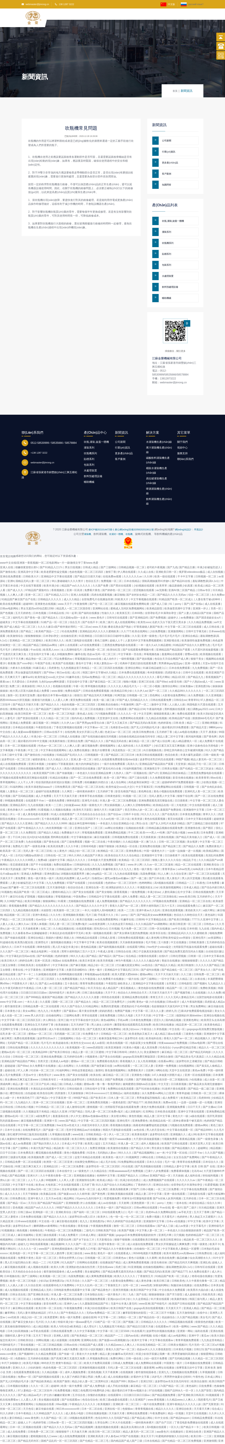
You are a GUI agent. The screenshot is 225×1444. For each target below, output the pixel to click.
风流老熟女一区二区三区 (127, 728)
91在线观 (128, 1144)
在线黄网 (74, 1318)
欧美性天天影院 (82, 787)
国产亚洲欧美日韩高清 (191, 1373)
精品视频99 (57, 1222)
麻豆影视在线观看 (67, 1199)
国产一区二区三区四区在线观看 (36, 1149)
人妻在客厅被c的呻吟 (208, 577)
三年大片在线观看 (120, 1400)
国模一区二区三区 (63, 979)
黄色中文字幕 (84, 641)
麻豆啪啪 (119, 572)
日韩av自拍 (71, 1322)
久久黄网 (152, 1235)
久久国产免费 (101, 563)
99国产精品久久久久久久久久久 (75, 1185)
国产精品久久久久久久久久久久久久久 (52, 883)
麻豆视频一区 (41, 700)
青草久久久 (210, 792)
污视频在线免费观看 (181, 1103)
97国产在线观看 (76, 860)
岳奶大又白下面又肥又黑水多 (169, 600)
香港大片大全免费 (87, 1331)
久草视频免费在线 (98, 1336)
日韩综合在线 (123, 929)
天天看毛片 (168, 1194)
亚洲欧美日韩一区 (166, 549)
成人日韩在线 (212, 604)
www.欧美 (193, 810)
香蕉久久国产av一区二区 (124, 883)
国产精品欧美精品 (42, 1359)
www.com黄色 (8, 1331)
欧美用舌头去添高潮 (213, 998)
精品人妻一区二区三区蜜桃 (89, 1030)
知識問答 (165, 175)
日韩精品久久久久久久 (154, 1299)
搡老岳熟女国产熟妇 (120, 604)
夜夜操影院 (29, 664)
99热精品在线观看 (87, 915)
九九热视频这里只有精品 (75, 645)
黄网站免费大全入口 (22, 687)
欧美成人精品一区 (108, 1158)
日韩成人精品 (91, 545)
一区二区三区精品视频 (49, 1322)
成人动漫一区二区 (12, 993)
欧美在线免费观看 (11, 581)
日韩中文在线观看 (194, 650)
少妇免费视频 (158, 609)
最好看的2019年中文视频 (33, 719)
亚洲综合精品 (190, 613)
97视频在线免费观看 (165, 879)
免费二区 (14, 664)
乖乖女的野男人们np (71, 1235)
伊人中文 (75, 1094)
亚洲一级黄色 (149, 613)
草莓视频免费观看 (92, 810)
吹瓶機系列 (166, 227)
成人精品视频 (41, 1304)
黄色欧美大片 (193, 888)
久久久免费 (214, 970)
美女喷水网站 (119, 1094)
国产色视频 (7, 591)
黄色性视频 (136, 1094)
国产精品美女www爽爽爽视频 (154, 892)
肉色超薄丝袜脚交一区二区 (144, 760)
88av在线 (216, 755)
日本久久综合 (155, 1139)
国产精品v (42, 1075)
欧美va (40, 1162)
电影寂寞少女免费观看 (143, 1021)
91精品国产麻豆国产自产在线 (19, 577)
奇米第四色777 (26, 1075)
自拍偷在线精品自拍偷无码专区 (137, 714)
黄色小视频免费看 (75, 1130)
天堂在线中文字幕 (39, 632)
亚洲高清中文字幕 (28, 549)
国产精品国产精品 (75, 966)
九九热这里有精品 (212, 1318)
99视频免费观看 (14, 778)
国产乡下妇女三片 (84, 1217)
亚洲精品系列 (18, 783)
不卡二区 (133, 810)
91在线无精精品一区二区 (152, 1322)
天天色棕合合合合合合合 (91, 792)
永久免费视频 (196, 673)
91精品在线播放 (59, 755)
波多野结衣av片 (46, 1016)
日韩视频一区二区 (206, 554)
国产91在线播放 (214, 1327)
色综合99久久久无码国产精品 (112, 1396)
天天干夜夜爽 (110, 1350)
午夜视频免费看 (73, 1286)
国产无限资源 (211, 1382)
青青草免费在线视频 (92, 961)
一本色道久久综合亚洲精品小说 (116, 801)
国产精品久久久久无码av (172, 572)
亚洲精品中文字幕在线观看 (57, 554)
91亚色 (91, 1130)
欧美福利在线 (154, 1016)
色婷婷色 (182, 1194)
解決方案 (97, 17)
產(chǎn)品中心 (77, 17)
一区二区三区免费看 (72, 1144)
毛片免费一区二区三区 (134, 906)
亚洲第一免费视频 (166, 1043)
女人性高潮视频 (147, 1039)
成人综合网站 (119, 760)
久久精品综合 (99, 1149)
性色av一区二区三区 (50, 723)
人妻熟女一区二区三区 (20, 769)
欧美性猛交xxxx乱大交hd (50, 655)
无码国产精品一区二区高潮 (23, 1021)
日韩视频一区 (192, 764)
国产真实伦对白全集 (110, 746)
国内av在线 (132, 1313)
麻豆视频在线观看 (15, 1245)
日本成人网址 (88, 1213)
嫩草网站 (10, 1290)
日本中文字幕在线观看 (198, 796)
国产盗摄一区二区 (54, 1107)
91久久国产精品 (214, 728)
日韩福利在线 (82, 842)
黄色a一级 (142, 979)
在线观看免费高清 (51, 1327)
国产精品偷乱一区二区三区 (177, 947)
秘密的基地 (39, 737)
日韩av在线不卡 (53, 710)
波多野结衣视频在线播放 (161, 1309)
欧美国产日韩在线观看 (174, 1121)
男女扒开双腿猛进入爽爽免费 (173, 1222)
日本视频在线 (12, 1254)
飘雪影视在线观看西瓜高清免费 (133, 1002)
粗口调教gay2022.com (201, 687)
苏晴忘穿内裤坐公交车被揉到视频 (184, 728)
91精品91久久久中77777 (160, 1432)
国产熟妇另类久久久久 (46, 1121)
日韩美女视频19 (178, 1322)
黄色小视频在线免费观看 (168, 769)
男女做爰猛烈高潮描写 (28, 650)
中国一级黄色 (200, 1222)
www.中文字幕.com (11, 979)
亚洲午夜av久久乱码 (148, 888)
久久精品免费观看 (46, 1331)
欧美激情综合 (15, 613)
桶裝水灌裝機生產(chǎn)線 (156, 444)
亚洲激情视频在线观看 (92, 1345)
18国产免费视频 (114, 1057)
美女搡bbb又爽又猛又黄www (22, 1057)
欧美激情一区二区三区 (67, 888)
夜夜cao (5, 659)
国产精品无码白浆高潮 (143, 700)
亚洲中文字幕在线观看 (191, 1089)
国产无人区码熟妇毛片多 (145, 705)
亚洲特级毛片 (216, 1203)
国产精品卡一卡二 (191, 1405)
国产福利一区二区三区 (87, 1190)
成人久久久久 (13, 1171)
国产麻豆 (120, 842)
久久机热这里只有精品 (120, 902)
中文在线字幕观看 (31, 563)
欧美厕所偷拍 (57, 719)
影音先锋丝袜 (159, 1240)
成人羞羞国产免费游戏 (168, 787)
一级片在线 (133, 956)
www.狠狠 (57, 668)
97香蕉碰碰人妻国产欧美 (148, 604)
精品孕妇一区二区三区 (39, 636)
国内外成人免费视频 (83, 696)
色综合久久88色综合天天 (189, 892)
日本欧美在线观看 (166, 1089)
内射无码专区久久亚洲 (95, 1103)
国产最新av (70, 988)
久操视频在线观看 (46, 952)
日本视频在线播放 (18, 1363)
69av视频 (62, 1382)
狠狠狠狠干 (63, 1409)
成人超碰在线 (193, 1272)
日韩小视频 (147, 1167)
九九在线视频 (36, 783)
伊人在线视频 (88, 1181)
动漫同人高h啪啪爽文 (104, 888)
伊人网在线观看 (126, 549)
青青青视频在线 (144, 1386)
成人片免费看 (44, 774)
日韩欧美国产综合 (106, 1208)
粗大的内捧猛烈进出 (88, 742)
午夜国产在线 (43, 641)
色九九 (84, 1199)
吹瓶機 (32, 140)
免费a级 (43, 838)
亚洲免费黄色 (140, 1098)
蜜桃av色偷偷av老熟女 (96, 1094)
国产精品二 (27, 609)
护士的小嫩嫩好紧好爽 (57, 1373)
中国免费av (80, 874)
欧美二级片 (106, 600)
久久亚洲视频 (214, 673)
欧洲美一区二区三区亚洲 (58, 1139)
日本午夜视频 (98, 1423)
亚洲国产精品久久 (128, 1153)
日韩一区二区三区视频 (172, 819)
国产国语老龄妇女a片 (209, 595)
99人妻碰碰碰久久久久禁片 (68, 559)
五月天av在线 (54, 1176)
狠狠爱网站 (207, 1331)
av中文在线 (179, 906)
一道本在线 (181, 1181)
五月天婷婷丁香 (80, 1002)
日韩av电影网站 (9, 586)
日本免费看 (207, 810)
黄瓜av (205, 1313)
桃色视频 (22, 1208)
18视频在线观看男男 (72, 851)
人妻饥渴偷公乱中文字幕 (176, 870)
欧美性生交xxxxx (80, 1021)
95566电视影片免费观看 (147, 1231)
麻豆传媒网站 (26, 1213)
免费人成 (100, 1354)
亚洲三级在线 (75, 1231)
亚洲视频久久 (178, 1112)
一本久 (86, 888)
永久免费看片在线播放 (111, 956)
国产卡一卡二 (26, 952)
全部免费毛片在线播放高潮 (98, 577)
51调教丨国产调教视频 (139, 1057)
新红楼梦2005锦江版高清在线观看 (27, 1112)
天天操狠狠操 (76, 1071)
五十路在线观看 (50, 796)
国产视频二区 (131, 1299)
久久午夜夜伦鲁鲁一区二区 (56, 1153)
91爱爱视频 (211, 1162)
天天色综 (28, 1386)
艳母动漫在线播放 (202, 1254)
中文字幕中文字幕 (84, 920)
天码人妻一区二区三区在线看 (125, 1345)
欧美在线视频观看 (107, 920)
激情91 (99, 1048)
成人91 (76, 650)
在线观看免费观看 (12, 1002)
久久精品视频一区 (133, 819)
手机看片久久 (106, 892)
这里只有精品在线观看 (88, 1135)
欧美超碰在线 (61, 1021)
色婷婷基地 (165, 700)
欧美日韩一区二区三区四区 (105, 1409)
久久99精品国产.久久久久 (48, 1391)
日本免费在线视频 (31, 1194)
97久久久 (53, 1290)
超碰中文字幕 (57, 838)
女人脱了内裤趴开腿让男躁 (78, 1354)
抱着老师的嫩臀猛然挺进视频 (150, 1103)
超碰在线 (10, 1048)
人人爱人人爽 (60, 678)
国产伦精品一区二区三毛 (94, 1418)
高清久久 (132, 742)
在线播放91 (177, 1409)
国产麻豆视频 (78, 943)
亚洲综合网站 (133, 645)
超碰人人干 (116, 618)
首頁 (60, 17)
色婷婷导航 (40, 1400)
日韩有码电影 (89, 824)
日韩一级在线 (134, 1336)
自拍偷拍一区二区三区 (147, 1226)
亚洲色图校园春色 (62, 1226)
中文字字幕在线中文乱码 (84, 998)
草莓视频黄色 (99, 1437)
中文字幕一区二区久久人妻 (148, 988)
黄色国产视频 (210, 1437)
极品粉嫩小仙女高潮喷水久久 (194, 1235)
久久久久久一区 (127, 691)
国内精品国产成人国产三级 (127, 1418)
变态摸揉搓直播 (19, 842)
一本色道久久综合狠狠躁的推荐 (183, 1208)
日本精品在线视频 (23, 705)
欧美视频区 (104, 1382)
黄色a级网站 (108, 998)
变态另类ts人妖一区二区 (139, 787)
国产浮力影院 (175, 1272)
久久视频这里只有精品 (36, 1089)
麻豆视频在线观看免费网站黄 (132, 581)
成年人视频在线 (150, 1121)
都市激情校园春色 (54, 1249)
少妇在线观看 (95, 860)
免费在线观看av (63, 842)
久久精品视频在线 (64, 906)
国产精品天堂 (199, 705)
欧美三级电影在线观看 (79, 618)
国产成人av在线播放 (51, 961)
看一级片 (177, 1185)
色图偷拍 (20, 1336)
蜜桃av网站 (147, 952)
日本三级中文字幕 (12, 732)
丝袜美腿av (187, 664)
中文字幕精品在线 (156, 897)
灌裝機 (86, 512)
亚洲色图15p (57, 1258)
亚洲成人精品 (191, 1286)
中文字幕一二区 (107, 1295)
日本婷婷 (32, 659)
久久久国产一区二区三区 (14, 929)
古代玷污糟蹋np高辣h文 (29, 833)
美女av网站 (30, 988)
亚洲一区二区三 (34, 572)
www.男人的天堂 (35, 993)
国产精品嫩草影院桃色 (52, 1428)
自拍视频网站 (186, 1043)
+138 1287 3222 (40, 426)
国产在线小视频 (176, 810)
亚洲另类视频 (121, 1267)
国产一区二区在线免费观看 (86, 755)
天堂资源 (181, 742)
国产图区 (208, 806)
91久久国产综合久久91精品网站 (80, 984)
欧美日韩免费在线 (144, 710)
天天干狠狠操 (31, 1171)
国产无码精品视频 (23, 774)
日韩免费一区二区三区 (207, 952)
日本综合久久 (211, 1139)
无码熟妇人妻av (107, 1130)
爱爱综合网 (65, 1217)
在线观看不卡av (35, 778)
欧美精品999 (40, 1030)
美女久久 (220, 988)
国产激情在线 (8, 549)
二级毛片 (89, 1208)
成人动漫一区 (212, 1057)
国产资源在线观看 (28, 696)
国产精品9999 (203, 1107)
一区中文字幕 (167, 956)
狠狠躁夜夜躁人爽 (164, 691)
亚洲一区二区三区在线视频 (49, 1080)
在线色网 (70, 710)
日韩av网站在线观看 (146, 1185)
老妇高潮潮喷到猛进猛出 (162, 1423)
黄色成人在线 (85, 691)
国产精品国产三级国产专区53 (53, 687)
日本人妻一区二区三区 (49, 966)
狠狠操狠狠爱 (190, 938)
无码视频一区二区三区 (67, 1011)
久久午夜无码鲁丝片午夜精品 (17, 966)
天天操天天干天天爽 (12, 636)
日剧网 (150, 1048)
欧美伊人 (103, 1194)
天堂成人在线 (202, 1432)
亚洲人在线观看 (80, 572)
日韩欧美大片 (31, 554)
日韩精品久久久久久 (50, 577)
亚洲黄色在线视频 (45, 581)
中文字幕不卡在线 (23, 1162)
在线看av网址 (166, 1039)
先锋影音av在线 (120, 705)
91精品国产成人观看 (91, 1322)
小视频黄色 (91, 1034)
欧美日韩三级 (162, 1258)
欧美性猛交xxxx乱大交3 (120, 764)
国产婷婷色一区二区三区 (117, 568)
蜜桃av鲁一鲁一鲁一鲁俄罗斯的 (102, 1062)
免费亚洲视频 (98, 1126)
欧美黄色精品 (213, 1002)
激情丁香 (110, 549)
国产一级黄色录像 (35, 824)
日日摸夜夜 (181, 778)
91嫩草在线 (73, 655)
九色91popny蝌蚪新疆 (52, 659)
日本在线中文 (65, 1149)
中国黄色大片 (20, 961)
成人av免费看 (75, 1249)
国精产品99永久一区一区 (179, 1368)
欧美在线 (96, 1053)
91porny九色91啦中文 (89, 1176)
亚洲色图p (13, 1428)
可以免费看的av (63, 636)
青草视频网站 (8, 760)
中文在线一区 (177, 1007)
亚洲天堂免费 (27, 673)
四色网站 (155, 673)
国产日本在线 (157, 856)
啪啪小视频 (130, 659)
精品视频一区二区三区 (17, 892)
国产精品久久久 (50, 682)
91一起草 (71, 591)
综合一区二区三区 (199, 572)
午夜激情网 (81, 581)
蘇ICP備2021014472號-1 (104, 502)
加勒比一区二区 (127, 1295)
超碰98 (55, 1363)
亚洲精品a (116, 1071)
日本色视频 (40, 591)
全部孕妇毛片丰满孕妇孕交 (161, 591)
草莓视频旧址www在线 (88, 636)
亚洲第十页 (51, 1098)
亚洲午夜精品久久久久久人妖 (184, 1382)
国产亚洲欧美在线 (38, 1272)
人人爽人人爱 (15, 572)
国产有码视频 (45, 934)
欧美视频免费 (36, 1135)
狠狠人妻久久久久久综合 (167, 838)
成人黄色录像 (144, 1258)
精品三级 (56, 1062)
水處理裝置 (166, 254)
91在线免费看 (69, 609)
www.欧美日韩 (187, 874)
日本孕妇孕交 (51, 613)
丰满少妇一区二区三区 (44, 714)
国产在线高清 (170, 792)
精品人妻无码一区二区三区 (207, 737)
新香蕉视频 (121, 870)
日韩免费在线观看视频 (131, 915)
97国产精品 (76, 1089)
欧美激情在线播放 (118, 1126)
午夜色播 (20, 728)
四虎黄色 (54, 645)
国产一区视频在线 (137, 751)
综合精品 (131, 934)
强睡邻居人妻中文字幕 (18, 1313)
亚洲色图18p (203, 664)
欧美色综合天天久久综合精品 (122, 833)
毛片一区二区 (136, 1190)
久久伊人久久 (217, 1391)
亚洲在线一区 (112, 1386)
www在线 (78, 1112)
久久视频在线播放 (61, 787)
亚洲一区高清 (74, 568)
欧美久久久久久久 (125, 1254)
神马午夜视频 (123, 938)
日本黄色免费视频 (190, 792)
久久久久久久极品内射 (146, 938)
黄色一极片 (96, 947)
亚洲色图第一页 (140, 1181)
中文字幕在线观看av (162, 1318)
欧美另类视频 (105, 938)
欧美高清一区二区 (11, 828)
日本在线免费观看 (180, 645)
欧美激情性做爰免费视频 (196, 618)
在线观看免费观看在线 (26, 1350)
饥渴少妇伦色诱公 (131, 1158)
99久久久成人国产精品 (83, 934)
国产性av (118, 934)
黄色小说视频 (137, 1235)
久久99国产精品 (13, 879)
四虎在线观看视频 (102, 572)
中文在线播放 (179, 920)
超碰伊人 (173, 595)
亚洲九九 (164, 1350)
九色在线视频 (34, 819)
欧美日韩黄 (19, 1167)
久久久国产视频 (214, 1130)
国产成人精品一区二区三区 (20, 604)
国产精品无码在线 (116, 719)
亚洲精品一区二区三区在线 (195, 879)
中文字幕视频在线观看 (144, 577)
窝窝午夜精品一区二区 (69, 1341)
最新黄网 (149, 1345)
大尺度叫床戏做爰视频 (205, 627)
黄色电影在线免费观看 (151, 966)
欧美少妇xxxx (131, 1007)
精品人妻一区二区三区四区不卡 (80, 796)
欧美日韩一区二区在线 (49, 1286)
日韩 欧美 (179, 700)
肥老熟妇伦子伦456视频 (135, 984)
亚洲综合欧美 (184, 1386)
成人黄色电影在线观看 (36, 792)
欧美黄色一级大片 (113, 1135)
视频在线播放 (46, 874)
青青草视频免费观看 (187, 1318)
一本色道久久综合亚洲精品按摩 (93, 751)
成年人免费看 (130, 874)
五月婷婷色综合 (215, 920)
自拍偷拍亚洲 (69, 613)
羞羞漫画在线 (61, 1094)
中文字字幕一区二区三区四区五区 (21, 998)
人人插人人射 (15, 1263)
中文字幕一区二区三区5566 (113, 1309)
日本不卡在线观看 (25, 924)
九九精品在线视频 (157, 696)
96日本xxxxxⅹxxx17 (97, 1071)
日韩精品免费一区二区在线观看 (41, 984)
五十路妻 (163, 920)
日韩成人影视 (108, 915)
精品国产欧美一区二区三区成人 (32, 870)
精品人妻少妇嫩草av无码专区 (117, 1331)
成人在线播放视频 (118, 1354)
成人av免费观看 (22, 1121)
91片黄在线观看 (160, 1277)
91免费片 (56, 988)
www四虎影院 (95, 1025)
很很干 (77, 1432)
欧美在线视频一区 (118, 1021)
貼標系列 (165, 236)
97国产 (135, 1167)
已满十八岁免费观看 (157, 1149)
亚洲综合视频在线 (214, 993)
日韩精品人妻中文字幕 (176, 1144)
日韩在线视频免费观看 (31, 746)
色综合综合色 (76, 865)
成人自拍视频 (215, 549)
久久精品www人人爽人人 (120, 1322)
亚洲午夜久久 (36, 1176)
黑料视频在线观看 (175, 687)
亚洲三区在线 (147, 659)
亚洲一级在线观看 (175, 1171)
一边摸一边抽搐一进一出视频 (184, 828)
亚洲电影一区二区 (43, 1190)
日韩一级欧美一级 (213, 732)
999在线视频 (87, 1441)
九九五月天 (19, 1437)
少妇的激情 (35, 1345)
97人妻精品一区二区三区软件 (35, 1368)
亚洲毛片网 (165, 1213)
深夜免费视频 (108, 993)
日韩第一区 (195, 934)
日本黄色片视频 (182, 1327)
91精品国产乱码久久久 (70, 732)
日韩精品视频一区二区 (131, 545)
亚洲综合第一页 (95, 865)
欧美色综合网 (45, 1071)
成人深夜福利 (133, 1089)
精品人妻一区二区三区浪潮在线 (158, 874)
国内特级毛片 (57, 970)
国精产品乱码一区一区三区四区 (59, 1418)
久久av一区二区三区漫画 (159, 842)
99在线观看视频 (39, 1222)
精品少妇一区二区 (32, 1295)
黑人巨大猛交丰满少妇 (65, 924)
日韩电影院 (186, 961)
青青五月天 (157, 975)
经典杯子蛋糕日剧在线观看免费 (138, 641)
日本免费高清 (26, 1130)
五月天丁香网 (202, 1190)
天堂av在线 (124, 1423)
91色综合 (164, 1025)
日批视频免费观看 (95, 1277)
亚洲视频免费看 (176, 1085)
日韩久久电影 (125, 993)
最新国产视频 (106, 1213)
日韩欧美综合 (26, 1318)
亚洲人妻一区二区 (81, 737)
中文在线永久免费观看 (172, 1267)
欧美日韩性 (78, 1117)
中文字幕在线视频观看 (26, 600)
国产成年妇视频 (150, 947)
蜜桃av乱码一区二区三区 (16, 1030)
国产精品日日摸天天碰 (88, 554)
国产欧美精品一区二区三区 (87, 1313)
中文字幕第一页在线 (130, 632)
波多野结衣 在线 (135, 1016)
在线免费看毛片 (32, 1107)
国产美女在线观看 (84, 870)
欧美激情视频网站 (171, 865)
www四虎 (146, 1263)
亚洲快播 (207, 1423)
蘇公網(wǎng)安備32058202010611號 (142, 502)
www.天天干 (65, 581)
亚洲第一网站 (185, 1309)
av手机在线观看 (40, 1309)
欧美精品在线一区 (164, 783)
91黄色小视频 (131, 1025)
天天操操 (178, 1153)
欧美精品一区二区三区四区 (135, 838)
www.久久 (64, 1423)
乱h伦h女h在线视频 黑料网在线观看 (48, 815)
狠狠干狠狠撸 (122, 1217)
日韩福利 (20, 1217)
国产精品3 (105, 934)
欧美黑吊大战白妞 (198, 1267)
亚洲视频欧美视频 (73, 892)
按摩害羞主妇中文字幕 (189, 1345)
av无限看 (161, 568)
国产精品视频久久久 (184, 1126)
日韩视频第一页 (94, 732)
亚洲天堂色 (79, 1007)
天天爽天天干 (13, 655)
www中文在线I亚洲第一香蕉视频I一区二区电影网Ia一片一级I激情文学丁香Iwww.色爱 (49, 540)
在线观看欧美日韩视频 (145, 1217)
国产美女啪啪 (104, 870)
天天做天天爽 (79, 1409)
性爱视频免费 (112, 1176)
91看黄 (62, 879)
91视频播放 (8, 1208)
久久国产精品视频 (188, 1295)
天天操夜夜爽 (31, 906)
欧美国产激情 (62, 1359)
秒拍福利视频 (211, 1153)
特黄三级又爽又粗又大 (28, 1144)
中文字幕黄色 (33, 947)
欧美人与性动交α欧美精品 (66, 1304)
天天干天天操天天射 (66, 774)
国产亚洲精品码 (139, 595)
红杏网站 (148, 1089)
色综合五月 (92, 559)
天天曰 (32, 1181)
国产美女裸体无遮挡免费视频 (131, 911)
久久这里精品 (141, 1277)
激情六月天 (101, 787)
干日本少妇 (19, 815)
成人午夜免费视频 (46, 1423)
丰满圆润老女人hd (148, 865)
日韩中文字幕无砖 (196, 609)
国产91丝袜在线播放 (148, 1066)
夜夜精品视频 (187, 1117)
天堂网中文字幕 (9, 1007)
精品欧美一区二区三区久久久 (71, 1126)
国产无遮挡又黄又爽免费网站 (104, 1007)
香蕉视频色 (58, 568)
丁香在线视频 (26, 1322)
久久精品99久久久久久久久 (185, 668)
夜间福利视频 (194, 714)
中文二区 (33, 728)
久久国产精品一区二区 (54, 1396)
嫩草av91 (28, 655)
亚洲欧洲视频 (210, 700)
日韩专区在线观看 (117, 595)
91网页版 (119, 673)
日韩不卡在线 (131, 792)
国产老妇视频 (145, 636)
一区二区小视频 (151, 664)
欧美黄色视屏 (140, 1112)
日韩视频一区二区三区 (98, 1235)
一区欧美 (54, 929)
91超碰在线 (6, 920)
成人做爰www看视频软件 (28, 710)
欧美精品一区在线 (127, 824)
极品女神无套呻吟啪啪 (82, 801)
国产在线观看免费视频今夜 (138, 627)
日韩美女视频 (170, 746)
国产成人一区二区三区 (59, 1135)
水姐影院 (46, 888)
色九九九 (43, 988)
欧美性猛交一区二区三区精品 (165, 1437)
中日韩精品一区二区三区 (50, 1085)
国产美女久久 (203, 947)
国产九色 (172, 545)
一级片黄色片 (113, 1272)
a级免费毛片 (43, 1094)
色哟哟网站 (146, 860)
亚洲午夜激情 (80, 1423)
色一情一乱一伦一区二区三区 (127, 1194)
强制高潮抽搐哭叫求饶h (156, 559)
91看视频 (43, 787)
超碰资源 (219, 796)
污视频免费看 (170, 1117)
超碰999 (28, 581)
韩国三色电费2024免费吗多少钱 (92, 1368)
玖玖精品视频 (207, 1185)
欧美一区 (109, 755)
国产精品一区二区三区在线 (88, 764)
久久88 (148, 554)
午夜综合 (146, 1007)
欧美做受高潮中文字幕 (177, 586)
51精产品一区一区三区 (54, 600)
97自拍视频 (156, 1368)
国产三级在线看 (138, 755)
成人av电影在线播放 (186, 710)
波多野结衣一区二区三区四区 (103, 1144)
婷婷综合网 (26, 938)
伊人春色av (112, 1414)
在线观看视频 (84, 906)
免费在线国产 (73, 668)
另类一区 (216, 586)
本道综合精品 (197, 1181)
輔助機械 (165, 272)
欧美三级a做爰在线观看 (114, 1377)
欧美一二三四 (54, 783)
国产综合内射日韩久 (213, 865)
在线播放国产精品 (111, 1240)
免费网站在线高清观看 (121, 1066)
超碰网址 (203, 1126)
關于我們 (143, 17)
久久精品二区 (185, 956)
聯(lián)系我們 (178, 17)
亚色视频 (18, 1185)
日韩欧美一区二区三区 (204, 1071)
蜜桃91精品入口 (62, 870)
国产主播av (209, 1085)
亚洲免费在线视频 (150, 824)
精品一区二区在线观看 (188, 842)
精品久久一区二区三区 (212, 1025)
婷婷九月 (171, 988)
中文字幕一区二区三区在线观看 (183, 604)
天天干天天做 (46, 847)
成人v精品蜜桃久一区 (185, 719)
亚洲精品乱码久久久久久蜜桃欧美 (100, 609)
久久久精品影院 (110, 1428)
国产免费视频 (158, 595)
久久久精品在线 (215, 1034)
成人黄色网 (152, 915)
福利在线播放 (132, 1071)
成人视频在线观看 (38, 1245)
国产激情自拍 (33, 732)
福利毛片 (18, 595)
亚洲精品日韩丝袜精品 (173, 751)
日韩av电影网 (197, 1021)
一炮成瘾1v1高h (106, 1432)
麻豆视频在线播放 (18, 1414)
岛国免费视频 (148, 851)
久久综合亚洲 (179, 851)
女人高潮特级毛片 (72, 627)
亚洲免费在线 (134, 828)
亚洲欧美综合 (212, 842)
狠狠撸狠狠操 (33, 613)
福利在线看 (202, 1309)
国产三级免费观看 (72, 819)
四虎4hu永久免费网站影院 (161, 1190)
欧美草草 (162, 563)
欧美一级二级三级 (104, 678)
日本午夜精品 (24, 1391)
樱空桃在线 (17, 1071)
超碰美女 (5, 600)
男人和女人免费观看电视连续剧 (64, 1277)
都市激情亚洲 (13, 984)
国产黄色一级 (33, 595)
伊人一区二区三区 (119, 1112)
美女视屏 (192, 819)
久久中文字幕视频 (85, 1309)
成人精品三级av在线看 (168, 1011)
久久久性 (55, 892)
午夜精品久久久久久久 (82, 1382)
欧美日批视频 (85, 897)
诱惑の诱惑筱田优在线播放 (80, 746)
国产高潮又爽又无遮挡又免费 (68, 1336)
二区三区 (97, 806)
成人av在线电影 (107, 1181)
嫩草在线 (80, 632)
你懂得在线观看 (147, 934)
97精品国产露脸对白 (37, 568)
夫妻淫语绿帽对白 (77, 947)
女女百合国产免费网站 (186, 1135)
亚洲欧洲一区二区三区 (126, 1382)
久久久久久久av (133, 554)
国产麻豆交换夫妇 (23, 1299)
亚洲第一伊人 (201, 586)
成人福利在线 (126, 723)
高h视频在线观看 (164, 860)
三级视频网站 (66, 1016)
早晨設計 (130, 507)
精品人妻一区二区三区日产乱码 (31, 1062)
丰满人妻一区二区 (129, 1121)
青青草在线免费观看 (189, 1139)
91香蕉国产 (128, 1428)
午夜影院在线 (44, 705)
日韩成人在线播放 (70, 714)
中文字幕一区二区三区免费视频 (36, 1103)
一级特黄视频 (127, 636)
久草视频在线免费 (60, 1112)
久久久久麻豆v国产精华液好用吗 (57, 604)
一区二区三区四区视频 (79, 1400)
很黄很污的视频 (41, 678)
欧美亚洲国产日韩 (44, 751)
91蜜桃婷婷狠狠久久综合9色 (172, 1414)
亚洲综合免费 (75, 719)
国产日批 (66, 1432)
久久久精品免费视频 (200, 600)
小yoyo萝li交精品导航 (184, 1025)
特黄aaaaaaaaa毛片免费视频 (126, 1149)
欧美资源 (137, 796)
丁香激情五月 (145, 1254)
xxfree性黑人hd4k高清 (191, 847)
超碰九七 (23, 1222)
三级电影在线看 (196, 1171)
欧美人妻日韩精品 (12, 1396)
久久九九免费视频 (103, 842)
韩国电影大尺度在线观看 (201, 682)
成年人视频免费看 (75, 1350)
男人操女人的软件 (102, 1002)
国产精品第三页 (172, 824)
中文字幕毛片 (199, 1203)
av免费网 (31, 787)
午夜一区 (78, 664)
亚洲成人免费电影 (32, 851)
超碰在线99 (89, 1295)
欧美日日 (5, 1185)
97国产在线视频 (129, 1414)
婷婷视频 (146, 1313)
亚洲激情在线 (193, 806)
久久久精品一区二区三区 (55, 696)
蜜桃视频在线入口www (44, 1414)
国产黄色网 (210, 714)
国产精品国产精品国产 (50, 1181)
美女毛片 (205, 1295)
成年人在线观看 (68, 623)
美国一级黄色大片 (92, 783)
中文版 (167, 4)
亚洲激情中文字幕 (194, 787)
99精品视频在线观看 (181, 1299)
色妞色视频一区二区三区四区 (86, 549)
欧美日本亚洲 (88, 938)
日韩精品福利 (64, 847)
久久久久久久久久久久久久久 (47, 1025)
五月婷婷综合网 (73, 1034)
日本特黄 (192, 906)
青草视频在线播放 (96, 664)
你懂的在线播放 (96, 1373)
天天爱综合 (18, 659)
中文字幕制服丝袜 (82, 815)
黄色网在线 (145, 769)
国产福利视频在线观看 (112, 924)
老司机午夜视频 (156, 545)
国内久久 (7, 924)
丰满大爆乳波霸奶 (191, 732)
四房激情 (60, 1071)
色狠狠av (128, 1386)
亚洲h (10, 559)
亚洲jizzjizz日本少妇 (119, 1277)
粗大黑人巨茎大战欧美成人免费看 (30, 668)
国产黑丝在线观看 (121, 563)
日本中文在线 (13, 1107)
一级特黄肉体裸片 (85, 769)
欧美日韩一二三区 (201, 1414)
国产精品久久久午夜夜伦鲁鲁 (115, 1226)
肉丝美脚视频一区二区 (59, 806)
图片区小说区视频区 (92, 1327)
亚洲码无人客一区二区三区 (201, 769)
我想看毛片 (204, 1377)
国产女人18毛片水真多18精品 (168, 801)
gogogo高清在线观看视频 (149, 1286)
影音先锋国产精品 (126, 769)
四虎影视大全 (173, 650)
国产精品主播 (187, 545)
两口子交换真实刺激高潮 (148, 929)
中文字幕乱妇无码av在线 (21, 934)
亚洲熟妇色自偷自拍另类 (81, 1245)
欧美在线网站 (140, 609)
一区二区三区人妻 (143, 1043)
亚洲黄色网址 (191, 998)
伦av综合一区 (44, 897)
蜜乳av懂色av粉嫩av (117, 856)
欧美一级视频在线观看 (99, 911)
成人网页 (103, 1167)
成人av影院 (99, 1021)
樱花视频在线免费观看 (49, 1130)
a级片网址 (209, 888)
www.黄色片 (97, 595)
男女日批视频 (73, 545)
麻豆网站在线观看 (23, 1286)
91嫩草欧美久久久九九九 (117, 847)
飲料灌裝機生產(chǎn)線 (159, 474)
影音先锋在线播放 (183, 755)
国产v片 (153, 751)
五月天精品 (109, 1121)
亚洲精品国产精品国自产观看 (173, 627)
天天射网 (124, 1181)
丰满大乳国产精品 (41, 1126)
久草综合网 (101, 1400)
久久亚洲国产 (144, 723)
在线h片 (164, 934)
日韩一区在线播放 (160, 906)
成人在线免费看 (16, 1409)
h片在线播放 (157, 979)
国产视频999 (26, 1331)
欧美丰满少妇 (52, 563)
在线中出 (202, 1290)
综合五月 (75, 600)
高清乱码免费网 (215, 833)
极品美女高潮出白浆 (133, 1405)
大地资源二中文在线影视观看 (193, 783)
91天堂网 (54, 1240)
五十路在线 (71, 961)
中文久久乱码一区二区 (90, 1263)
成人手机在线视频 (118, 1363)
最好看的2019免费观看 (175, 705)
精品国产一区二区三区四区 (183, 966)
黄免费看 (20, 856)
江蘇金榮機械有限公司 (170, 332)
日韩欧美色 (178, 1258)
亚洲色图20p (97, 1199)
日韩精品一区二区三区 (114, 1011)
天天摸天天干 (174, 1286)
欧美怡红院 (114, 627)
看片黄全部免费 (88, 988)
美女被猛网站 (93, 1249)
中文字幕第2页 (145, 764)
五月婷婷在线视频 (38, 1336)
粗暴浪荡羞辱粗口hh (111, 1016)
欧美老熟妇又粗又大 (141, 1011)
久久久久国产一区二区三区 (81, 1222)
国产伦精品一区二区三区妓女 (197, 746)
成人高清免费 (149, 1025)
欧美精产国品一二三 (48, 609)
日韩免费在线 (18, 1176)
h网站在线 (162, 1048)
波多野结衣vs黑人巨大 (82, 1194)
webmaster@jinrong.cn (35, 4)
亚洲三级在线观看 (46, 1213)
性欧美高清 (209, 1272)
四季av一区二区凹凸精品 (200, 1428)
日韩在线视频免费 (204, 870)
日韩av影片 (173, 979)
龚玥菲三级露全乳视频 (13, 1135)
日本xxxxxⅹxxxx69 (29, 796)
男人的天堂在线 (155, 1107)
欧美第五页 (124, 591)
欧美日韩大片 (9, 938)
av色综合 (147, 943)
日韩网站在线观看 (87, 1240)
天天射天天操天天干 (161, 970)
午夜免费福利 (158, 1391)
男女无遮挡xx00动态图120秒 (38, 586)
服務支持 (182, 426)
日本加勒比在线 (93, 1272)
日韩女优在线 (18, 1272)
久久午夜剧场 (88, 956)
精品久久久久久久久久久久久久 (136, 655)
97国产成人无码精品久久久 (133, 678)
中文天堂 (163, 1062)
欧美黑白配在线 (24, 920)
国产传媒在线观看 (15, 915)
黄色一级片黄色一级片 (147, 847)
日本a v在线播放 (176, 1199)
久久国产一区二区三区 (95, 1258)
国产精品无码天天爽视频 (98, 673)
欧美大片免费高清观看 (97, 1341)
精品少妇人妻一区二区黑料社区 (90, 1359)
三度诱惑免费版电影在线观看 (119, 623)
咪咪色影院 (73, 778)
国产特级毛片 (159, 1281)
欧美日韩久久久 (55, 618)
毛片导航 (151, 920)
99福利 (55, 700)
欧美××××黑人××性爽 (153, 810)
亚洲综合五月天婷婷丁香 (39, 1002)
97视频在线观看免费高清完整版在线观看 (24, 755)
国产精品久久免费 (194, 824)
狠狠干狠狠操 (107, 824)
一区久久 (174, 1405)
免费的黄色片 (214, 824)
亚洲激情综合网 (85, 1158)
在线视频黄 (127, 1350)
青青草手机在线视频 (91, 774)
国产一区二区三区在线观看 (205, 851)
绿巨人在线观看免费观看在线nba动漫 (116, 737)
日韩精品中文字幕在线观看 (105, 874)
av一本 (161, 1130)
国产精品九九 (196, 655)
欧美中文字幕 (211, 1199)
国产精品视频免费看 (164, 1373)
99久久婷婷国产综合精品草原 (124, 1199)
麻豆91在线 (16, 874)
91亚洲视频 (134, 1245)
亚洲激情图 (210, 1418)
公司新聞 (165, 139)
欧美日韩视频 (33, 879)
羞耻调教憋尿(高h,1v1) (206, 559)
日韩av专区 (204, 568)
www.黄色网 (32, 1396)
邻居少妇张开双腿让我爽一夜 (153, 1331)
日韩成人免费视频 (123, 1341)
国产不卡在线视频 (41, 842)
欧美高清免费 (56, 824)
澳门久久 (151, 819)
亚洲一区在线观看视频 (198, 1053)
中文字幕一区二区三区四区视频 (96, 1098)
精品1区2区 (179, 655)
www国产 (44, 1226)
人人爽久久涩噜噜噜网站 (137, 783)
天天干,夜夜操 (208, 710)
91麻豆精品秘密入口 (155, 645)
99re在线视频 (81, 1437)
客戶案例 (128, 17)
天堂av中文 (30, 1053)
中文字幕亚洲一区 (61, 1075)
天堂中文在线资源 (180, 1048)
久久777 (126, 609)
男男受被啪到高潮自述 (185, 1331)
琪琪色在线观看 (110, 975)
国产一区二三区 (158, 668)
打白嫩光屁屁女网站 (128, 943)
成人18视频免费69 (62, 632)
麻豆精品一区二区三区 (175, 1030)
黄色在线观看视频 (155, 796)
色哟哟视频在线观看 (71, 952)
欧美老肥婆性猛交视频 (54, 549)
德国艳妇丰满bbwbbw (189, 993)
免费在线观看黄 (186, 691)
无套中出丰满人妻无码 (124, 1281)
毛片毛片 (46, 1021)
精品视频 (215, 1126)
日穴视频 (179, 1213)
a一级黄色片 (82, 1149)
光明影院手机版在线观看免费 (190, 924)
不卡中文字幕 (186, 554)
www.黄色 (60, 1053)
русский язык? (192, 4)
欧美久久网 (58, 1245)
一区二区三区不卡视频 (161, 1290)
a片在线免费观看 (90, 623)
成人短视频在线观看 (17, 1267)
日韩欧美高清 (26, 943)
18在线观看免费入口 (189, 883)
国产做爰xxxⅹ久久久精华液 (74, 1171)
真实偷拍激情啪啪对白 (18, 1304)
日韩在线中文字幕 (95, 1066)
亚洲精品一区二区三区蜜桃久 (26, 618)
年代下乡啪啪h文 (11, 1341)
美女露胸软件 (152, 1030)
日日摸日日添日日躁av (33, 970)
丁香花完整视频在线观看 (68, 705)
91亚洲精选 (86, 613)
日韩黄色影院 (113, 774)
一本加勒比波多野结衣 (71, 1057)
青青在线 (18, 947)
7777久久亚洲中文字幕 (205, 897)
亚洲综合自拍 (161, 1162)
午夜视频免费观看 (101, 1203)
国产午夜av (30, 847)
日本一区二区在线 (92, 1386)
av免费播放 (188, 595)
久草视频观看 (208, 1350)
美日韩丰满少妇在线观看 (42, 1217)
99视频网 (51, 1158)
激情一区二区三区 (124, 1203)
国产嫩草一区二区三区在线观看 (27, 865)
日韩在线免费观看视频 (96, 668)
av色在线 (139, 1107)
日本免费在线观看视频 (132, 650)
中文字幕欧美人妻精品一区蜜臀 (181, 1226)
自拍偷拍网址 (54, 993)
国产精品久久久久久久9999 (51, 801)
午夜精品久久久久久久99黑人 (19, 838)
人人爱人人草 (29, 1377)
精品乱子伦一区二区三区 (202, 742)
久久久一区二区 (39, 1363)
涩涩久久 (158, 998)
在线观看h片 (43, 943)
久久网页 (67, 769)
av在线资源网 (97, 902)
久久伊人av (141, 668)
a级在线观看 (198, 1094)
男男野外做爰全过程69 (177, 1354)
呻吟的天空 (47, 1341)
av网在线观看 (122, 1043)
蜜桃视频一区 (95, 1085)
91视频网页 (133, 1135)
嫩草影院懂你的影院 (135, 1290)
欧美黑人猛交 (93, 1121)
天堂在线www (105, 1245)
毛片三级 (91, 892)
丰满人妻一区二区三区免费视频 (118, 778)
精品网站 (69, 1176)
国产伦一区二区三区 (101, 581)
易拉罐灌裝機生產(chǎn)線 (156, 454)
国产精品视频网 (84, 1405)
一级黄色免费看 (55, 778)
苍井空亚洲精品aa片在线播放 (83, 1107)
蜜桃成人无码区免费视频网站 (127, 586)
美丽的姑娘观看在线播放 (169, 1428)
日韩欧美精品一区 (96, 1112)
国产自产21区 (164, 1400)
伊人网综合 (50, 998)
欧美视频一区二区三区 (53, 1254)
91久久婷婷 (7, 1391)
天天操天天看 (117, 1391)
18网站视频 (43, 1318)
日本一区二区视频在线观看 (21, 723)
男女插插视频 (112, 783)
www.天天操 (99, 604)
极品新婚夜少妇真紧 (181, 563)
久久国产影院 (204, 1368)
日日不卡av (196, 1130)
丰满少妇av (153, 870)
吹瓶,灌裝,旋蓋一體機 (171, 209)
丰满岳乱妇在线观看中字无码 (66, 911)
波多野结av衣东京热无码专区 (172, 1359)
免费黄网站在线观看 (132, 696)
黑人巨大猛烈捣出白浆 (18, 1240)
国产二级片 (190, 1185)
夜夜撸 (12, 641)
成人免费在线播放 (79, 728)
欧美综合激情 (199, 1359)
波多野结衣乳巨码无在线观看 (157, 737)
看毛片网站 (164, 655)
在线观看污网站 (136, 924)
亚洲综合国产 (83, 806)
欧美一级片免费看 (72, 1363)
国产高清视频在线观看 (148, 1144)
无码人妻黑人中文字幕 (162, 774)
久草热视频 (161, 1007)
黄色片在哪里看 (101, 728)
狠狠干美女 (197, 636)
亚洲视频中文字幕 (54, 947)
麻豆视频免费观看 (32, 1098)
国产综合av (115, 792)
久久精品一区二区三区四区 (208, 1336)
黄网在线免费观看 (137, 1391)
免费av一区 (25, 1354)
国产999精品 (33, 975)
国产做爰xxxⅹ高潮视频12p (114, 1318)
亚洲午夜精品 (40, 892)
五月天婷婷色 (23, 591)
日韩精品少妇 (164, 1135)
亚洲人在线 (7, 545)
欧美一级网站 (181, 1304)
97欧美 (111, 1423)
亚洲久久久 (19, 1345)
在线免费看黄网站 (23, 1382)
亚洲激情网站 (176, 609)
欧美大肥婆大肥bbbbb (125, 952)
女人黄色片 (61, 828)
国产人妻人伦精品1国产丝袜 (195, 591)
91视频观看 (213, 1373)
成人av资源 (182, 1203)
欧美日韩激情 (186, 943)
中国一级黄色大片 (154, 828)
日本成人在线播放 (31, 1441)
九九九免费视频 (55, 860)
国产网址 (122, 755)
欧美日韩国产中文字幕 (144, 1267)
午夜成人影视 (106, 929)
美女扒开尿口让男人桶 (89, 710)
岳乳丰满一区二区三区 (13, 1011)
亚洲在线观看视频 (173, 888)
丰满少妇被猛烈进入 (209, 545)
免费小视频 (153, 1194)
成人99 (192, 1112)
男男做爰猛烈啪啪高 (149, 1075)
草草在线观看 (90, 993)
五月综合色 (79, 1373)
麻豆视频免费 (90, 723)
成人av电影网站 (177, 1313)
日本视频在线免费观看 (197, 1341)
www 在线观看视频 (119, 1437)
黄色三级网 (101, 618)
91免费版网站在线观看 (168, 764)
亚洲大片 (32, 1153)
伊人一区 (15, 792)
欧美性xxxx (144, 600)
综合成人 (217, 1386)
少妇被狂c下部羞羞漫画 (60, 742)
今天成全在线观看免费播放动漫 (20, 1327)
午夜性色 (198, 1354)
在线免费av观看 (112, 554)
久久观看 (45, 979)
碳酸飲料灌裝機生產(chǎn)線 (158, 433)
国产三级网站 (109, 545)
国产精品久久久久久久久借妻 (82, 975)
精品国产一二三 (114, 1313)
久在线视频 (199, 970)
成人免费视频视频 (107, 879)
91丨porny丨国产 (179, 581)
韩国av (56, 938)
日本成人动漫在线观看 (33, 1007)
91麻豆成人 (40, 645)
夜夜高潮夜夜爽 (119, 1167)
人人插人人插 (177, 682)
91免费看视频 (62, 1368)
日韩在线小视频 (24, 1085)
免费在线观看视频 (25, 1016)
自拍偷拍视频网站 (154, 1245)
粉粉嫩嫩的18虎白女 (96, 760)
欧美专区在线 (158, 911)
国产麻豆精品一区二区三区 (106, 659)
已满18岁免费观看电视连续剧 (195, 988)
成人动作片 (110, 636)
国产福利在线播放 (89, 591)
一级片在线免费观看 (114, 742)
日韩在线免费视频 (18, 1025)
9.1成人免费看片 (69, 1213)
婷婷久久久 (135, 1030)
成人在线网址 (66, 1043)
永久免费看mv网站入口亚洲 (158, 1071)
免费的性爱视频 (110, 984)
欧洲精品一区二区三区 (111, 828)
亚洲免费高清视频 (98, 1080)
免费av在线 (170, 1080)
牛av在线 (36, 627)
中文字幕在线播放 (31, 1281)
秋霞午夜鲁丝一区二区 (112, 1222)
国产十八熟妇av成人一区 (199, 659)
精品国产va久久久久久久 (76, 563)
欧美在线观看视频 (193, 833)
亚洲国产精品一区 (160, 1153)
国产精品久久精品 (49, 810)
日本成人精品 (192, 865)
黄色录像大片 (15, 787)
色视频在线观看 (62, 664)
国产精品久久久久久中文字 (92, 883)
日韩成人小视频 (72, 1062)
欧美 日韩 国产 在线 (204, 1144)
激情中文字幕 (159, 682)
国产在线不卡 (90, 600)
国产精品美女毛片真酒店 (190, 1034)
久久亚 (136, 613)
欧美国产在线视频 (63, 641)
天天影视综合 (104, 1217)
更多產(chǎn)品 (168, 157)
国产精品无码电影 (201, 1030)
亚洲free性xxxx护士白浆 (42, 1437)
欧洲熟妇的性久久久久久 (121, 865)
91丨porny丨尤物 (162, 1181)
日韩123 (198, 1327)
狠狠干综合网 (185, 774)
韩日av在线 (64, 650)
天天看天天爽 (202, 1386)
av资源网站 (215, 915)
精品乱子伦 (190, 838)
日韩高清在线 (95, 1057)
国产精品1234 (137, 687)
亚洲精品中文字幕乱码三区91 (122, 947)
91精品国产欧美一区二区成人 (176, 577)
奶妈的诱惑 (106, 988)
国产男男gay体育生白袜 (91, 700)
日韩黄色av (120, 1235)
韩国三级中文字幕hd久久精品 (99, 650)
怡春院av (97, 856)
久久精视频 (83, 1043)
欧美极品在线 (48, 1171)
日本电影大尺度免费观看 (102, 838)
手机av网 (123, 998)
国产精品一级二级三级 (201, 1066)
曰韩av (144, 1153)
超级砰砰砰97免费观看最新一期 (181, 760)
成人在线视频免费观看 (13, 742)
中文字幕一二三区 (164, 993)
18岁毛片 (157, 1354)
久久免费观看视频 (160, 755)
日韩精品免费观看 (202, 1396)
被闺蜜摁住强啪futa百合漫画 (140, 1062)
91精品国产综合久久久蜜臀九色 (192, 623)
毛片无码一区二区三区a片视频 (206, 1322)
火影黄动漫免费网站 (174, 673)
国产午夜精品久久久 (73, 1290)
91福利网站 (17, 764)
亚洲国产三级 (192, 1437)
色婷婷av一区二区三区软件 (121, 860)
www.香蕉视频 (156, 1377)
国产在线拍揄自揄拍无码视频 (99, 714)
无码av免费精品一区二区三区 (99, 655)
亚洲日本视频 (36, 742)
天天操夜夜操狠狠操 (132, 920)
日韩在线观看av (146, 1203)
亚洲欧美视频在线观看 (120, 1171)
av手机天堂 (185, 1190)
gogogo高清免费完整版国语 (139, 1034)
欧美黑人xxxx (51, 627)
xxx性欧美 (14, 1295)
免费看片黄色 (92, 568)
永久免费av (218, 572)
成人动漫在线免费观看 (140, 1222)
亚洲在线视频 (166, 815)
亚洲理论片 (42, 920)
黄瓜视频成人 (128, 966)
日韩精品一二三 (185, 860)
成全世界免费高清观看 (130, 1432)
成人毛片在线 (108, 1139)
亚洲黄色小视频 (140, 1053)
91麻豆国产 (116, 787)
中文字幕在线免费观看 (194, 1167)
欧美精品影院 (155, 586)
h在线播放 (48, 732)
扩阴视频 (30, 874)
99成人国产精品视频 (13, 1153)
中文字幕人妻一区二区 (149, 1208)
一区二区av (84, 604)
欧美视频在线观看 (211, 632)
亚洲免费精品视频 (116, 810)
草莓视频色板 (152, 632)
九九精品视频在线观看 (26, 888)
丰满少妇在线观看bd (96, 1286)
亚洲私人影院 (62, 1313)
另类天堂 (43, 1039)
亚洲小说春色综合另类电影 (203, 723)
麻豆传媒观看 (102, 815)
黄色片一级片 (105, 1231)
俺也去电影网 (39, 929)
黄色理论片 (45, 1053)
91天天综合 (94, 966)
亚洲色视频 (94, 1350)
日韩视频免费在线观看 (125, 815)
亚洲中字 (194, 1313)
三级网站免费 (72, 993)
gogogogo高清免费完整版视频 (205, 1007)
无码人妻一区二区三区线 (38, 828)
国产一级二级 (139, 856)
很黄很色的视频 (204, 1299)
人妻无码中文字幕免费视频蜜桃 (143, 618)
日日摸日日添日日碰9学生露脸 (112, 613)
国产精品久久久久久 (56, 1194)
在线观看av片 (163, 1304)
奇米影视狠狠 (155, 650)
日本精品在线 (56, 591)
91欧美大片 (122, 577)
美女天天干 (147, 1414)
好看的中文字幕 (140, 1354)
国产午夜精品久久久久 (31, 806)
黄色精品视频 (89, 924)
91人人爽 (163, 851)
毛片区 (40, 1299)
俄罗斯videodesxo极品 (192, 549)
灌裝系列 (165, 218)
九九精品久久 (216, 961)
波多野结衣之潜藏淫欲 (189, 1039)
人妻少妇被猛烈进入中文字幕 (27, 860)
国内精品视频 (173, 998)
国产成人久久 (15, 568)
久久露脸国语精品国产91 (94, 1281)
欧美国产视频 (127, 1208)
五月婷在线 (190, 1176)
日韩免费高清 (63, 764)
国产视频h (200, 961)
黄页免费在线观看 (81, 678)
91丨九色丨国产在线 (135, 1272)
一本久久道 (31, 979)
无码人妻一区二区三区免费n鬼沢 (68, 902)
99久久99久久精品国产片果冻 (86, 833)
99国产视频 (182, 737)
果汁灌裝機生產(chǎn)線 (159, 423)
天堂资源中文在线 (108, 696)
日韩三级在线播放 (93, 970)
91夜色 (201, 860)
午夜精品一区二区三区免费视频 (63, 1208)
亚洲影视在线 (172, 618)
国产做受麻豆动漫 (102, 1043)
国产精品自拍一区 (149, 1295)
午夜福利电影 (155, 687)
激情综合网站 (170, 664)
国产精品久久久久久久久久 (136, 879)
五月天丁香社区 (42, 1313)
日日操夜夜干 (173, 833)
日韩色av (209, 902)
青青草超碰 (182, 1071)
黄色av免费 (199, 1048)
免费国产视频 (123, 988)
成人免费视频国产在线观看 (159, 1158)
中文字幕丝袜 (60, 943)
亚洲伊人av (71, 1281)
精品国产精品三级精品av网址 (40, 623)
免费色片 (18, 824)
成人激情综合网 (76, 1085)
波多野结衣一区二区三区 (16, 737)
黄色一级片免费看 (70, 1295)
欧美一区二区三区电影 (62, 691)
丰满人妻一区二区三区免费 (67, 1272)
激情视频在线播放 (61, 920)
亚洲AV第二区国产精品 (182, 568)
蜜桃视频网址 (108, 723)
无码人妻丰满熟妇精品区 (32, 1290)
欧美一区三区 (88, 1167)
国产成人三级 (159, 581)
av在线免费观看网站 (107, 897)
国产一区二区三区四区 (41, 956)
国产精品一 (140, 1437)
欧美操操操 (62, 1002)
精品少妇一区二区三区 (82, 828)
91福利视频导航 (133, 746)
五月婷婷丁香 (164, 710)
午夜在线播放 (68, 1203)
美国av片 (133, 1359)
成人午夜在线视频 (59, 1007)
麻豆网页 (7, 1016)
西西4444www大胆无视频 (15, 678)
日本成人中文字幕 (72, 1121)
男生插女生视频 (160, 1126)
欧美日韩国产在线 (121, 1286)
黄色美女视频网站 (21, 1432)
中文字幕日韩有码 (117, 1030)
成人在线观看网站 (125, 600)
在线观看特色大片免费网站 (59, 1263)
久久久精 (50, 1299)
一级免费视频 (137, 870)
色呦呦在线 (36, 1208)
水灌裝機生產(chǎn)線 (159, 415)
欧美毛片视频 (31, 1341)
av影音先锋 (176, 659)
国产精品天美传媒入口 (189, 815)
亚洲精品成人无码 (41, 1267)
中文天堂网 (145, 691)
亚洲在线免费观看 (11, 554)
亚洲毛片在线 (90, 778)
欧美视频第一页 (76, 1025)
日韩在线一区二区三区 (26, 1034)
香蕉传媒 (83, 1203)
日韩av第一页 (56, 1400)
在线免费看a (201, 1263)
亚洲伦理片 (199, 915)
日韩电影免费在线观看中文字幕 (72, 1267)
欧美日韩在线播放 (164, 1002)
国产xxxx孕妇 (25, 641)
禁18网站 (89, 1432)
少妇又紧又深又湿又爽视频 (169, 723)
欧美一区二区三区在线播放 (88, 687)
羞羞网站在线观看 (172, 632)
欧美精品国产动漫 (180, 696)
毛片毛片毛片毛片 (170, 613)
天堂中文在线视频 (196, 1391)
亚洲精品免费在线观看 (135, 975)
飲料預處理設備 (168, 263)
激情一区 (12, 673)
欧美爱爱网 (51, 1295)
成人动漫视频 (59, 1318)
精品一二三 (193, 700)
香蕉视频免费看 (18, 883)
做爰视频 (91, 1117)
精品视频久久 (203, 1016)
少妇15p (43, 1258)
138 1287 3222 (66, 4)
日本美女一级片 (104, 1185)
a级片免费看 (71, 1327)
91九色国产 (68, 1240)
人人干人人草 (26, 760)
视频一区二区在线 (95, 819)
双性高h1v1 (101, 906)
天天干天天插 (143, 993)
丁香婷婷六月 (143, 1162)
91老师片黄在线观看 (174, 1066)
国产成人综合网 (161, 719)
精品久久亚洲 (59, 1089)
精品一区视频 (176, 1391)
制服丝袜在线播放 (182, 1263)
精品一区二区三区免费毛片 (109, 979)
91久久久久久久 (150, 792)
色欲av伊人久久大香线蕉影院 (154, 1327)
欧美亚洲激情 (113, 1025)
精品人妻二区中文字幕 (170, 714)
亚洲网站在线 (101, 586)
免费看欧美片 (136, 1048)
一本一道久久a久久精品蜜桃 (155, 623)
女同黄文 (172, 961)
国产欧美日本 (98, 1075)
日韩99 (140, 897)
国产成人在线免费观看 (87, 847)
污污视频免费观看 (106, 691)
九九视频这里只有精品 (112, 1304)
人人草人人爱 (66, 1158)
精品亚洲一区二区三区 (189, 1002)
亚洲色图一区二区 (95, 627)
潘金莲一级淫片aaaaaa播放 (115, 1117)
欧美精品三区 (189, 1075)
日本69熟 (137, 591)
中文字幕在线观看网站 (53, 728)
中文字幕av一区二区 (96, 705)
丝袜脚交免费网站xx (87, 1139)
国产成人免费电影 (95, 1363)
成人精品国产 (111, 966)
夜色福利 (210, 892)
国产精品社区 (124, 1185)
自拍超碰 (30, 1071)
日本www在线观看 (26, 1199)
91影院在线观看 (60, 1117)
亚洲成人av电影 (59, 1039)
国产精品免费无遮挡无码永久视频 (184, 929)
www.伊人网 (135, 842)
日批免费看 (206, 1363)
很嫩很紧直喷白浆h (26, 545)
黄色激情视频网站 (115, 1048)
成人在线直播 (213, 581)
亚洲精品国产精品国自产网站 (18, 1039)
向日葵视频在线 (152, 728)
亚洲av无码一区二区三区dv (44, 1167)
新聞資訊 (159, 17)
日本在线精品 (132, 559)
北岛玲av (196, 1149)
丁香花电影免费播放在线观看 (191, 1400)
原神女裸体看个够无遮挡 (188, 1098)
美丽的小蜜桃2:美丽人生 (60, 915)
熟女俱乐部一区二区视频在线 (171, 1057)
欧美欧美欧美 (153, 1080)
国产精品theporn (180, 1396)
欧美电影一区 (18, 1231)
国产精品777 (136, 1080)
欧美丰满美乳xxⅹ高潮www (179, 1231)
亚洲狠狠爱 (72, 1181)
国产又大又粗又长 (117, 700)
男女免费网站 (198, 984)
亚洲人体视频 (39, 902)
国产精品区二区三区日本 (120, 732)
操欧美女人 (124, 961)
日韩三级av (24, 1190)
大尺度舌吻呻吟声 (214, 1149)
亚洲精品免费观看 (189, 1423)
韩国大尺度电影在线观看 (117, 1107)
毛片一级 (170, 1139)
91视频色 (6, 870)
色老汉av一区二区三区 (118, 710)
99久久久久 (44, 664)
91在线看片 (138, 1309)
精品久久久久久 (76, 838)
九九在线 (204, 906)
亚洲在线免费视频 (52, 1034)
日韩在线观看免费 (161, 678)
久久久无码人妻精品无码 (180, 975)
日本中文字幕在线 (213, 934)
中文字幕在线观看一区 (180, 1107)
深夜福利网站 (161, 1263)
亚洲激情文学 (152, 746)
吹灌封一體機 (116, 512)
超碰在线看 (216, 924)
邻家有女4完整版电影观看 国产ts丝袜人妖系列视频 (152, 1176)
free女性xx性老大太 (68, 1103)
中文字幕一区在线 (177, 1130)
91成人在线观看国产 (63, 792)
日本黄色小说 (13, 988)
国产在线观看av (71, 1377)
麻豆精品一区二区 (139, 719)
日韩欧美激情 (197, 920)
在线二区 (46, 906)
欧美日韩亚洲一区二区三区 (31, 691)
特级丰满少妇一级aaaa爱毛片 (75, 1299)
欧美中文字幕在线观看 (210, 1112)
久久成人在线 (146, 549)
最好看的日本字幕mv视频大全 (55, 673)
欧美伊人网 (74, 970)
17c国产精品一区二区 (172, 1363)
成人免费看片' (170, 1075)
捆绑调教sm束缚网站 (46, 1203)
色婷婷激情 (62, 934)
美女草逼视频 (70, 1167)
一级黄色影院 (118, 1080)
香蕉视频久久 (128, 1039)
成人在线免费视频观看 (72, 1414)
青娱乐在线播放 (171, 938)
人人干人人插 (36, 1158)
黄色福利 (191, 1363)
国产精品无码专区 (28, 1418)
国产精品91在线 (181, 559)
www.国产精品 (68, 1098)
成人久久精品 (72, 577)
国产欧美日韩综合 (60, 1030)
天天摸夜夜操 (148, 815)
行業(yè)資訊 (167, 148)
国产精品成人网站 (142, 1396)
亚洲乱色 (205, 1240)
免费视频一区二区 (111, 559)
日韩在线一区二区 (56, 833)
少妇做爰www (72, 783)
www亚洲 (144, 1281)
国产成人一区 (212, 815)
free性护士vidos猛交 (159, 924)
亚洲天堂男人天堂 (200, 1121)
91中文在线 (162, 1396)
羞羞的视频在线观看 (107, 1405)
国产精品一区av (17, 1181)
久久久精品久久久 (58, 737)
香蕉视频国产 (214, 655)
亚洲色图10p (51, 851)
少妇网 (131, 979)
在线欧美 (39, 1277)
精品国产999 (118, 1359)
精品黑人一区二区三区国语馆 (73, 586)
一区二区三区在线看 (22, 897)
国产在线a (197, 581)
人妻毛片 (10, 696)
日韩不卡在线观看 (116, 687)
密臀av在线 (192, 632)
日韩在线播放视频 (96, 1391)
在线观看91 (115, 1373)
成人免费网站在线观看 (148, 1341)
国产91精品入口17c (51, 545)
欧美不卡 (215, 1222)
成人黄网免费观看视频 (136, 1240)
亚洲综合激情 (165, 1034)
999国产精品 (81, 1075)
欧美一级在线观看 (165, 554)
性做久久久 (108, 591)
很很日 (78, 673)
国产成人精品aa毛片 (30, 1373)
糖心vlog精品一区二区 (99, 851)
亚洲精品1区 (51, 1144)
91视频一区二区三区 (135, 774)
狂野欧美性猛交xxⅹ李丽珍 (175, 915)
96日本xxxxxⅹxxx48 (68, 1386)
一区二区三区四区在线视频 (108, 645)
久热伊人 (118, 751)
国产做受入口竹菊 (85, 1226)
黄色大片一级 (180, 1094)
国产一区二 (143, 682)
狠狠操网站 (49, 879)
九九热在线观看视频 (126, 851)
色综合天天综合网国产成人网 (171, 636)
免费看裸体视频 (180, 1149)
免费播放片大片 (70, 810)
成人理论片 (90, 1304)
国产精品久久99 (140, 1126)
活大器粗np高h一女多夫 (74, 595)
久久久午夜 (72, 824)
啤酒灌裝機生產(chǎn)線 (159, 464)
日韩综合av (180, 678)
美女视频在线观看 (49, 1377)
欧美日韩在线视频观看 (150, 732)
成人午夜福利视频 (192, 979)
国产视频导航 (183, 970)
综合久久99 (214, 1181)
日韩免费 (77, 760)
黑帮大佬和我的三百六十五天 (158, 883)
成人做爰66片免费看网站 (16, 1117)
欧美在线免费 (167, 1235)
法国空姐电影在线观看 (209, 975)
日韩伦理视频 (178, 934)
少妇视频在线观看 (144, 563)
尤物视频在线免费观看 (81, 879)
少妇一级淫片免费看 (156, 1336)
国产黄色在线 (52, 819)
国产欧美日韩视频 (179, 897)
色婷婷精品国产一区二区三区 (203, 1213)
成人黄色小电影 (74, 1391)
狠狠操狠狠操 (157, 1272)
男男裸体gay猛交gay (171, 641)
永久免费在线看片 (199, 1249)
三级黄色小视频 (192, 1011)
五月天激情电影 (56, 865)
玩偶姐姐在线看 (135, 806)
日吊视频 (114, 906)
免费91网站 (117, 1336)
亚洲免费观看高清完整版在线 (156, 778)
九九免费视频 (200, 645)
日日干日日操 (8, 1130)
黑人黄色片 (173, 856)
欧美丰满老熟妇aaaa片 (39, 764)
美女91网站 (139, 1423)
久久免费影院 (28, 810)
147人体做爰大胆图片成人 (167, 1053)
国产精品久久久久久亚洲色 (17, 801)
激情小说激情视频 (107, 1441)
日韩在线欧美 (75, 1066)
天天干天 (110, 970)
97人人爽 (23, 1048)
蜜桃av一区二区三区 (40, 1011)
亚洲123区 (147, 1359)
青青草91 (193, 678)
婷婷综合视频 (21, 627)
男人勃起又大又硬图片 (203, 1194)
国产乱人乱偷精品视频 (46, 1432)
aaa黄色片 (162, 1409)
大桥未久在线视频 (21, 645)
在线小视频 (160, 1313)
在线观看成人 (123, 1231)
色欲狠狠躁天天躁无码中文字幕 (170, 984)
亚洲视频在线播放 (84, 1153)
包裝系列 (165, 245)
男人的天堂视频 (191, 856)
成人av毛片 (84, 856)
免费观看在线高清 (107, 1039)
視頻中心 (113, 17)
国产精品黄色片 (101, 1267)
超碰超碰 (10, 1043)
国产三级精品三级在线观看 (203, 801)
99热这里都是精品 (83, 1048)
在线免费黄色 (70, 938)
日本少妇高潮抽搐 (18, 1309)
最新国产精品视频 (53, 975)
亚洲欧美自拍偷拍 (108, 682)
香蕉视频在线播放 (121, 1103)
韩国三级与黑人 (198, 1277)
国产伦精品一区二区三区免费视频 (182, 1418)
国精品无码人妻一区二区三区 (33, 559)
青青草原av (169, 847)
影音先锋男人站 (53, 1281)
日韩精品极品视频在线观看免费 (164, 806)
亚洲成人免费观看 (21, 700)
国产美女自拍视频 (110, 1034)
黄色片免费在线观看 (153, 1085)
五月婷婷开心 (205, 874)
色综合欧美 (172, 732)
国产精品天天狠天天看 (26, 682)
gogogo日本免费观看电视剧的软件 (136, 1213)
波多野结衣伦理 (159, 1112)
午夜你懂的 (114, 819)
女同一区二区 (131, 1263)
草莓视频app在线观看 (97, 952)
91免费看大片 (91, 1011)
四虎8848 (204, 1075)
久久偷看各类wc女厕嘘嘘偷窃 (30, 911)
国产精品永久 (50, 595)
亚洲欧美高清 (96, 1414)
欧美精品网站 (211, 828)
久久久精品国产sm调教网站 (152, 902)
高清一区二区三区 (46, 1235)
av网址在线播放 (114, 806)
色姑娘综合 (169, 1295)
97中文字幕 (195, 1199)
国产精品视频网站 (144, 1130)
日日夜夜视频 (179, 1062)
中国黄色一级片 (173, 1341)
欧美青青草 (202, 755)
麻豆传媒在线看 (45, 1386)
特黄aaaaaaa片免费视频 (173, 1021)
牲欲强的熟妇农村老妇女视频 (53, 760)
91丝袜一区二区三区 (42, 1048)
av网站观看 (64, 1437)
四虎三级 (121, 1245)
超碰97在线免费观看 (48, 769)
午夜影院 (111, 961)
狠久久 (34, 961)
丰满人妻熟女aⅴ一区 (106, 641)
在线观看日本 (29, 1428)
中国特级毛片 (8, 1322)
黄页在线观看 (176, 796)
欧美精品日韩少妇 (122, 668)
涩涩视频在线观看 (144, 568)
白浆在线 (200, 956)
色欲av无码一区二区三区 (102, 632)
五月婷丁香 (87, 1162)
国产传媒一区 (67, 1331)
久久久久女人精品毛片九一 (124, 664)
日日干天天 (194, 1085)
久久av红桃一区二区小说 (115, 796)
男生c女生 (142, 801)
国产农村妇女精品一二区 (141, 572)
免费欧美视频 (208, 966)
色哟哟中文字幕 (106, 1153)
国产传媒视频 (65, 751)
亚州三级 (63, 998)
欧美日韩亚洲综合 (171, 1217)
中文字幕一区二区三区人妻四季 (46, 1231)
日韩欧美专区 (48, 1057)
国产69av (49, 650)
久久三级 (186, 952)
